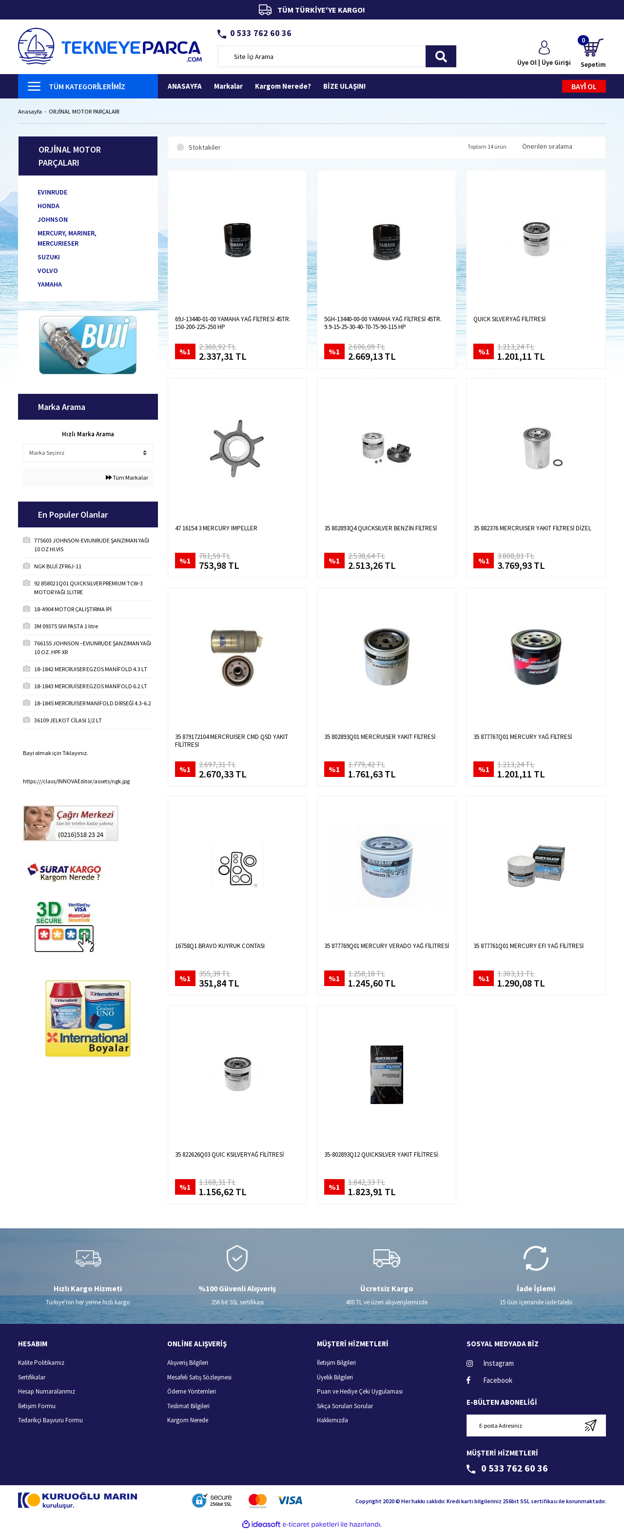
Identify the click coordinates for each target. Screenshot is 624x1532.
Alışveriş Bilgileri (187, 1363)
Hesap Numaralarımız (46, 1392)
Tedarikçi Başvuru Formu (50, 1420)
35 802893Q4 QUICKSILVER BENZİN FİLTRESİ (380, 528)
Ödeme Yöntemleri (191, 1392)
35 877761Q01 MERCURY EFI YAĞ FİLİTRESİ (528, 946)
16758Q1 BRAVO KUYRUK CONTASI (220, 946)
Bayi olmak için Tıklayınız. (55, 753)
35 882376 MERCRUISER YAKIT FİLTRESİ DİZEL (532, 528)
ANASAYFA (185, 86)
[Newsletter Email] (536, 1425)
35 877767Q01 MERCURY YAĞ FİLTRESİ (522, 737)
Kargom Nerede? (283, 86)
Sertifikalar (31, 1377)
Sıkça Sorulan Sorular (345, 1406)
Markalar (228, 86)
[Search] (337, 56)
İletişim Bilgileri (336, 1363)
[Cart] (593, 54)
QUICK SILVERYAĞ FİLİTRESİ (509, 320)
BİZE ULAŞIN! (344, 86)
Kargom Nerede (187, 1420)
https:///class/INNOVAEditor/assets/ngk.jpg (76, 781)
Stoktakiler (205, 147)
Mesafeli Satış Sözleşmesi (199, 1377)
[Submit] (590, 1425)
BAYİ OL (584, 86)
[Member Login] (544, 54)
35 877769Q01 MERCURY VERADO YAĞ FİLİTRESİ (386, 946)
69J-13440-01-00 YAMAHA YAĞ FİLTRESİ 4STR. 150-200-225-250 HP (233, 323)
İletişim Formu (37, 1406)
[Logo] (110, 45)
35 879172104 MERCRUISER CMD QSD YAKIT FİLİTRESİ (231, 741)
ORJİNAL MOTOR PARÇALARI (87, 112)
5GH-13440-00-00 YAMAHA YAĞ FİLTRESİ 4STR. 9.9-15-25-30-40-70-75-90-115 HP (383, 323)
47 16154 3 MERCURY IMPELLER (216, 528)
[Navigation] (88, 86)
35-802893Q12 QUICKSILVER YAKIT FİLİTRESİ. (381, 1155)
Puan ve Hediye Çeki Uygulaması (360, 1392)
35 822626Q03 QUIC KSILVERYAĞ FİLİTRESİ (229, 1155)
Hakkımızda (332, 1420)
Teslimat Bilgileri (188, 1406)
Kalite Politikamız (41, 1363)
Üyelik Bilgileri (335, 1377)
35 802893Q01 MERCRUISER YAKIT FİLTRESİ (379, 737)
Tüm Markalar (127, 478)
